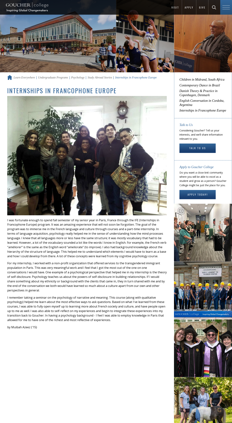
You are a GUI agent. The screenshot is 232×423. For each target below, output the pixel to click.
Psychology (78, 77)
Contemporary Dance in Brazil (199, 85)
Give (202, 7)
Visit (175, 7)
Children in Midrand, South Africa (202, 79)
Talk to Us (197, 148)
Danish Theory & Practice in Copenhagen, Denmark (198, 93)
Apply (189, 7)
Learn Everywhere (24, 77)
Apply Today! (198, 194)
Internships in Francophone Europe (202, 110)
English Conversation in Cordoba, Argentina (201, 103)
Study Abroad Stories (100, 77)
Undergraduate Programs (53, 77)
